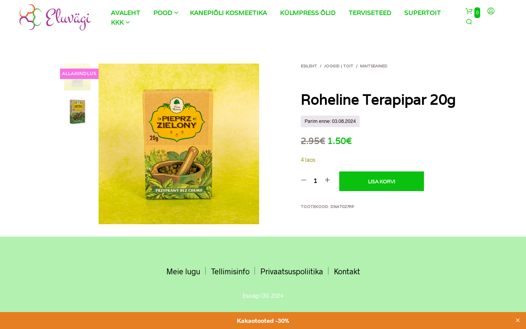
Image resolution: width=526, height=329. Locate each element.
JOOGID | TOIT (338, 66)
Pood (162, 13)
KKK (117, 22)
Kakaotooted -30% (263, 320)
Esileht (309, 66)
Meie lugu (183, 271)
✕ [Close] (517, 320)
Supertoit (422, 13)
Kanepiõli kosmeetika (228, 13)
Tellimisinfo (230, 271)
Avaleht (125, 13)
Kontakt (347, 271)
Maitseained (373, 66)
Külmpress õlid (307, 13)
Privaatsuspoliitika (291, 271)
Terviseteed (369, 13)
